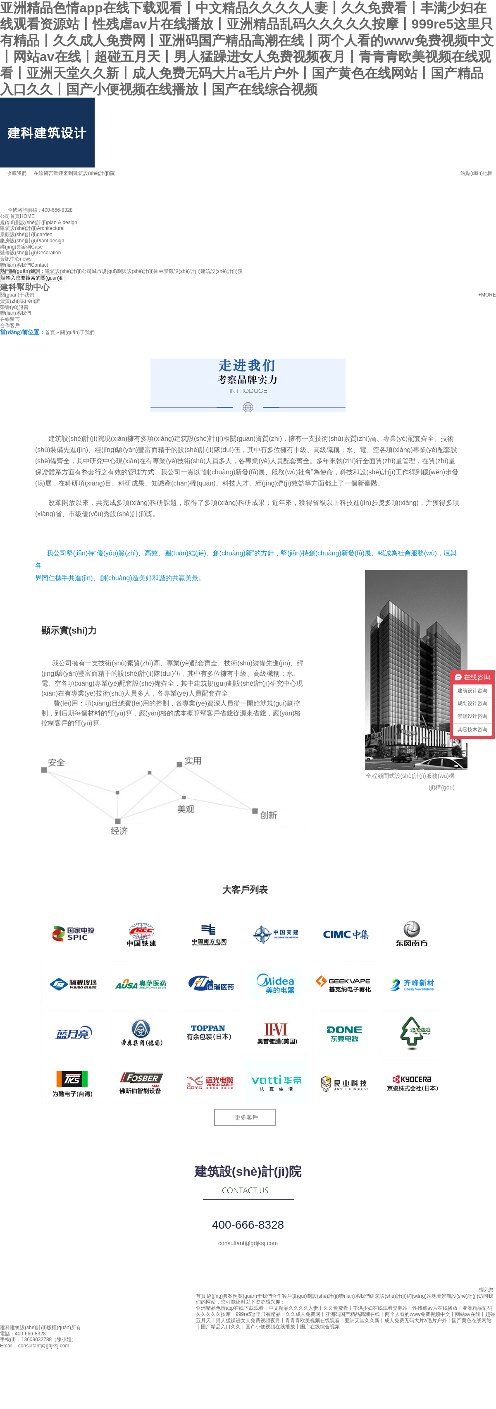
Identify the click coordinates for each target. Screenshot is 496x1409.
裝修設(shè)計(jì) (30, 253)
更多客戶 (246, 1117)
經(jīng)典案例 (21, 247)
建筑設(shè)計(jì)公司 (68, 271)
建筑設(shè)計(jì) (32, 228)
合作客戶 (10, 325)
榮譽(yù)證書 (14, 307)
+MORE (487, 295)
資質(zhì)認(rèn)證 (20, 301)
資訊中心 (15, 259)
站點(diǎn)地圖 (473, 171)
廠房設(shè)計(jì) (32, 241)
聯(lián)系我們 (24, 265)
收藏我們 (13, 173)
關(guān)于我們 (17, 295)
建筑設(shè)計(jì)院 (221, 271)
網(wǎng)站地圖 (424, 1296)
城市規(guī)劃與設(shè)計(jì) (123, 271)
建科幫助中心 (25, 287)
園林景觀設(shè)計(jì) (177, 271)
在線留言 (39, 173)
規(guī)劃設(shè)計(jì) (38, 222)
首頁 (50, 332)
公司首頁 (17, 216)
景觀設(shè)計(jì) (26, 234)
